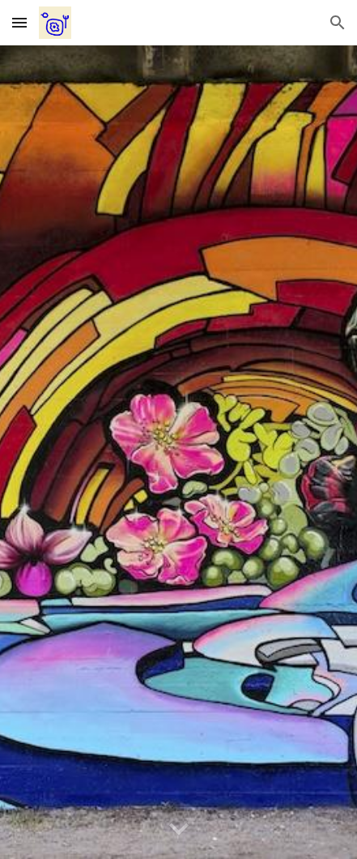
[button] (19, 22)
